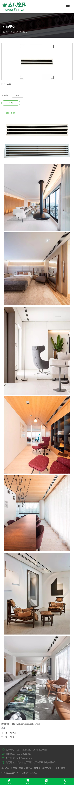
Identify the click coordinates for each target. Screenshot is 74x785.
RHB (12, 737)
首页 (7, 32)
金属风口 (14, 32)
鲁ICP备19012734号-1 (43, 768)
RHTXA (13, 733)
